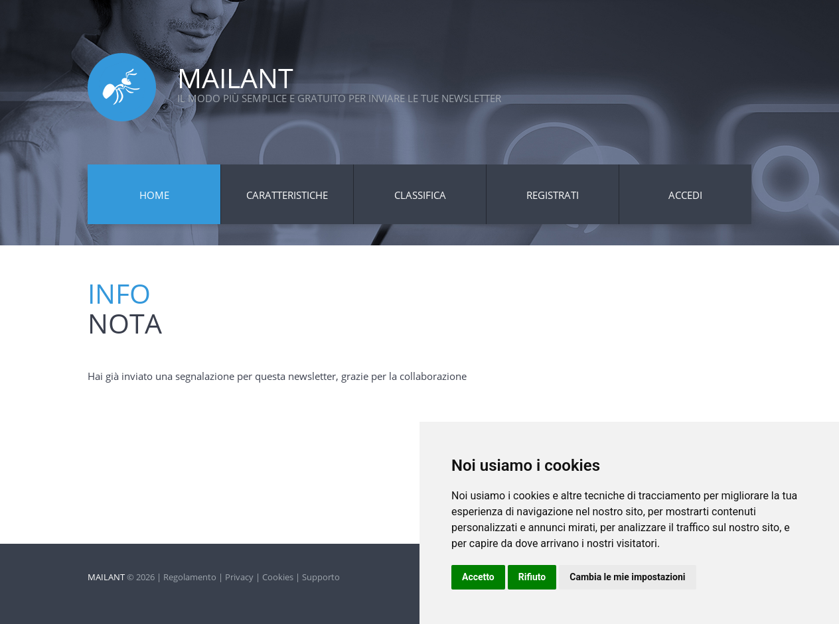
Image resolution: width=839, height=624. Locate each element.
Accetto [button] (478, 577)
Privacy (239, 577)
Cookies (277, 577)
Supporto (321, 577)
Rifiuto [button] (532, 577)
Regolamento (189, 577)
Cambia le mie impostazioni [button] (627, 577)
